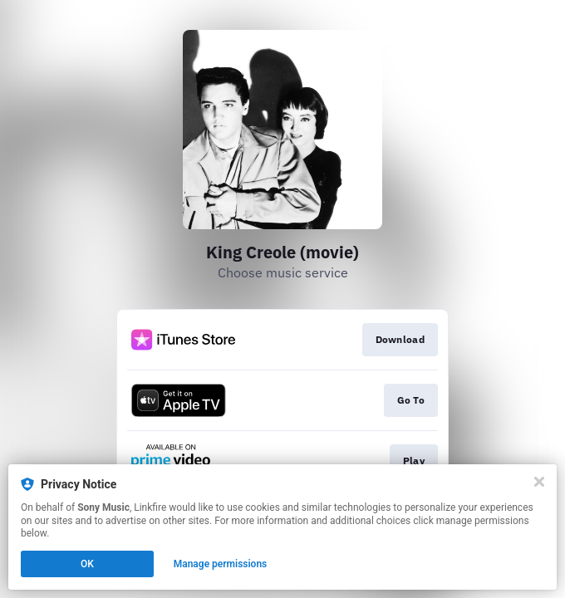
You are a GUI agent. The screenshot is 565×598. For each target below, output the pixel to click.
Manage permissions (221, 564)
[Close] (539, 481)
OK (87, 564)
